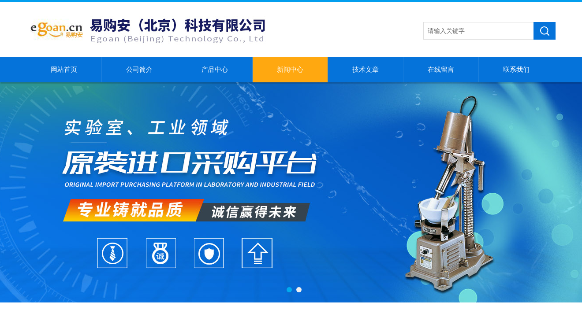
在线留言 (441, 69)
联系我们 (516, 69)
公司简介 (139, 69)
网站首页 (64, 69)
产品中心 (214, 69)
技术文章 (365, 69)
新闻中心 (290, 69)
